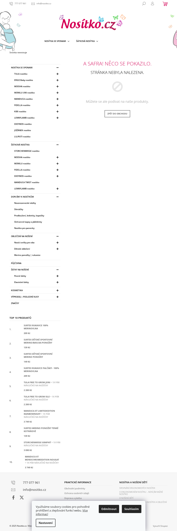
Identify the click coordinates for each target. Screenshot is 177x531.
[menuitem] (57, 41)
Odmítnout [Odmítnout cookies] (109, 509)
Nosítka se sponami (35, 68)
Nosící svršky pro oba (37, 243)
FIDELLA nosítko (37, 105)
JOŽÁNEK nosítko (22, 130)
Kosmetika (35, 290)
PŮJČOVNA (16, 263)
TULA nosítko (37, 74)
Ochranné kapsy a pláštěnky (28, 221)
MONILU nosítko (37, 164)
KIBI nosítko (37, 112)
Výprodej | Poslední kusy (35, 297)
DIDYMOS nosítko (23, 124)
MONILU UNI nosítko (37, 93)
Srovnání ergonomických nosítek (137, 488)
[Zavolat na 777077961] (18, 3)
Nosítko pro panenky (24, 228)
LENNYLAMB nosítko (37, 118)
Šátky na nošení (35, 270)
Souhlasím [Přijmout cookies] (131, 509)
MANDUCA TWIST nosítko (26, 182)
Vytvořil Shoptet (160, 526)
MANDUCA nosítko (37, 99)
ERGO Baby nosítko (37, 80)
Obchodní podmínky (74, 488)
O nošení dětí (126, 498)
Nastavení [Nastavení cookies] (46, 523)
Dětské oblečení (37, 249)
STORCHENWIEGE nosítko (26, 151)
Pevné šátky (37, 276)
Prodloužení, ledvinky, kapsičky (29, 215)
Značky (15, 303)
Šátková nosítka (35, 145)
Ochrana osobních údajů (76, 493)
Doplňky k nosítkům (35, 197)
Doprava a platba (73, 498)
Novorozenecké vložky (25, 203)
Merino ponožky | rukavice (27, 255)
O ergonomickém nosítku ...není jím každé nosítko (141, 493)
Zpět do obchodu (117, 113)
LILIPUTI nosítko (22, 136)
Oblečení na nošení (35, 236)
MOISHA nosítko (37, 87)
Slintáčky (18, 209)
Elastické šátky (37, 282)
